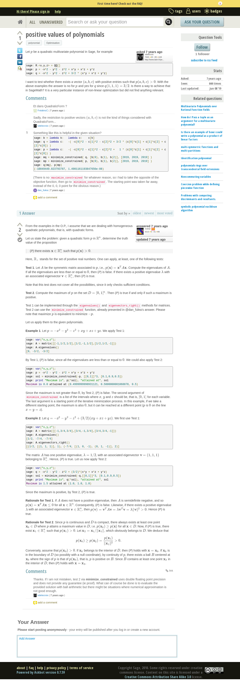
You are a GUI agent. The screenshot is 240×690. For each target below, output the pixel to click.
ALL (32, 22)
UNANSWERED (51, 22)
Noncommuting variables (196, 177)
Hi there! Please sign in (33, 11)
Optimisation (53, 43)
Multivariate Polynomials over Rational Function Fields (199, 108)
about (21, 674)
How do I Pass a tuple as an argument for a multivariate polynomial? (198, 120)
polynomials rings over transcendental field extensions (200, 167)
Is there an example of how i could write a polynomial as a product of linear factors (201, 135)
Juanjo (148, 228)
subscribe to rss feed (204, 60)
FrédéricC (43, 110)
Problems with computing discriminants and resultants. (198, 197)
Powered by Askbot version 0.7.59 (41, 679)
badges (216, 11)
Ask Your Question (202, 22)
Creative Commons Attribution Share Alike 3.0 (158, 683)
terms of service (81, 674)
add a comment (47, 197)
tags (178, 11)
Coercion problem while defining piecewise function (200, 186)
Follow (202, 47)
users (196, 11)
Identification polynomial (196, 158)
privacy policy (56, 674)
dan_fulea (43, 190)
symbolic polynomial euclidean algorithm (199, 208)
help (58, 11)
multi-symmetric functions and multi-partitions (199, 148)
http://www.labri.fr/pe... (154, 60)
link (171, 577)
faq (31, 674)
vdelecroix (149, 54)
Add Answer (27, 645)
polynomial (34, 43)
